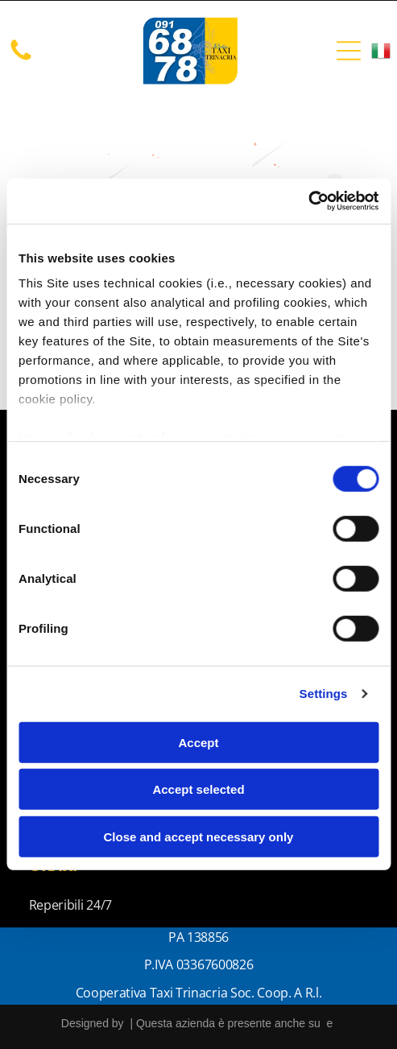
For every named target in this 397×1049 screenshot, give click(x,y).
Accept (198, 743)
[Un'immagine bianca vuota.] (21, 59)
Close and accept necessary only (199, 837)
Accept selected (198, 789)
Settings (324, 693)
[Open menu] (349, 51)
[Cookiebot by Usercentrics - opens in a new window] (308, 201)
